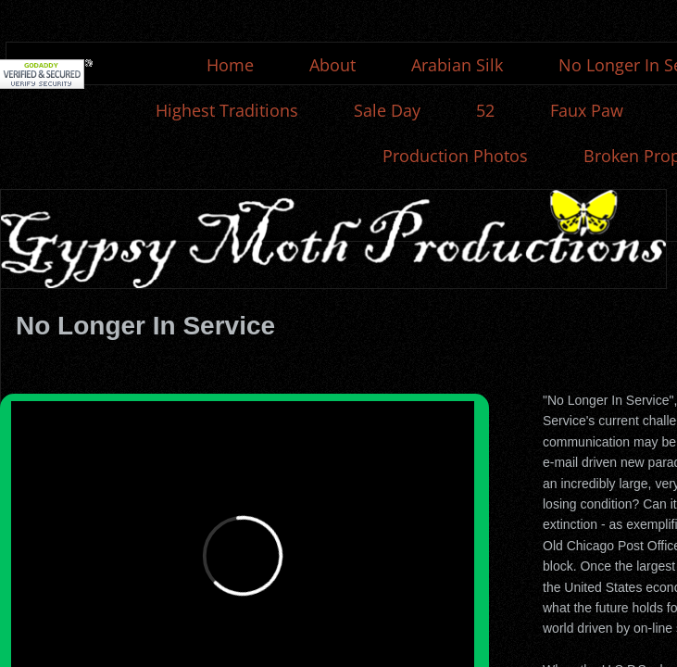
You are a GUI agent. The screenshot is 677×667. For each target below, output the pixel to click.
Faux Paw (586, 110)
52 (485, 110)
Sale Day (387, 110)
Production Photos (455, 156)
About (332, 65)
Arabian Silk (457, 65)
